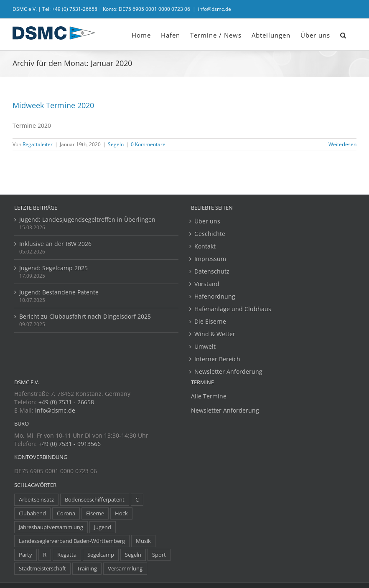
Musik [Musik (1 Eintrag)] (143, 541)
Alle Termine (208, 396)
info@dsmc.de (214, 9)
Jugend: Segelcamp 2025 (53, 268)
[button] (343, 34)
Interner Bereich (217, 359)
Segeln (116, 144)
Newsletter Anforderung (228, 371)
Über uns (207, 221)
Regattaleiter (38, 144)
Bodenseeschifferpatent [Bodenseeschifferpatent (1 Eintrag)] (95, 499)
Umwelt (205, 346)
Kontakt (205, 246)
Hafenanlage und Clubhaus (232, 309)
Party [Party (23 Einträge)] (25, 554)
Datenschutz (211, 271)
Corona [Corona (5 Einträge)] (66, 513)
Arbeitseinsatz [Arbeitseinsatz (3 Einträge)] (36, 499)
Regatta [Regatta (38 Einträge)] (66, 554)
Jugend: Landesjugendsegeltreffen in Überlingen (87, 219)
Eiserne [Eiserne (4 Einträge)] (95, 513)
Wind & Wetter (214, 334)
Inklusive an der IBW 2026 (55, 244)
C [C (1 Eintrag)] (137, 499)
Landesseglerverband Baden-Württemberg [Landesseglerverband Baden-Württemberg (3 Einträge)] (72, 541)
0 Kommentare (148, 144)
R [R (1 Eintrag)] (44, 554)
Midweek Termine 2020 (53, 105)
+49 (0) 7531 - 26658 (66, 402)
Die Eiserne (210, 321)
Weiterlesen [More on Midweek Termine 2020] (342, 144)
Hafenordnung (214, 296)
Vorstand (206, 284)
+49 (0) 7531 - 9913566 (69, 444)
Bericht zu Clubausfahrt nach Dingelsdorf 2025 (85, 316)
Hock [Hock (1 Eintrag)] (121, 513)
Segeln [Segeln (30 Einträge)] (133, 554)
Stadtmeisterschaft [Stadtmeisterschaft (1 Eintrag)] (42, 568)
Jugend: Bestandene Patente (59, 292)
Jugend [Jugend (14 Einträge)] (102, 527)
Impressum (210, 259)
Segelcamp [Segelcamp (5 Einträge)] (100, 554)
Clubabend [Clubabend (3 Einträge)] (32, 513)
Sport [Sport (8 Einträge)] (159, 554)
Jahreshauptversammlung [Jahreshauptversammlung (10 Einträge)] (51, 527)
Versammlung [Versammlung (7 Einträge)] (125, 568)
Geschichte (209, 234)
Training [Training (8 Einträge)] (87, 568)
